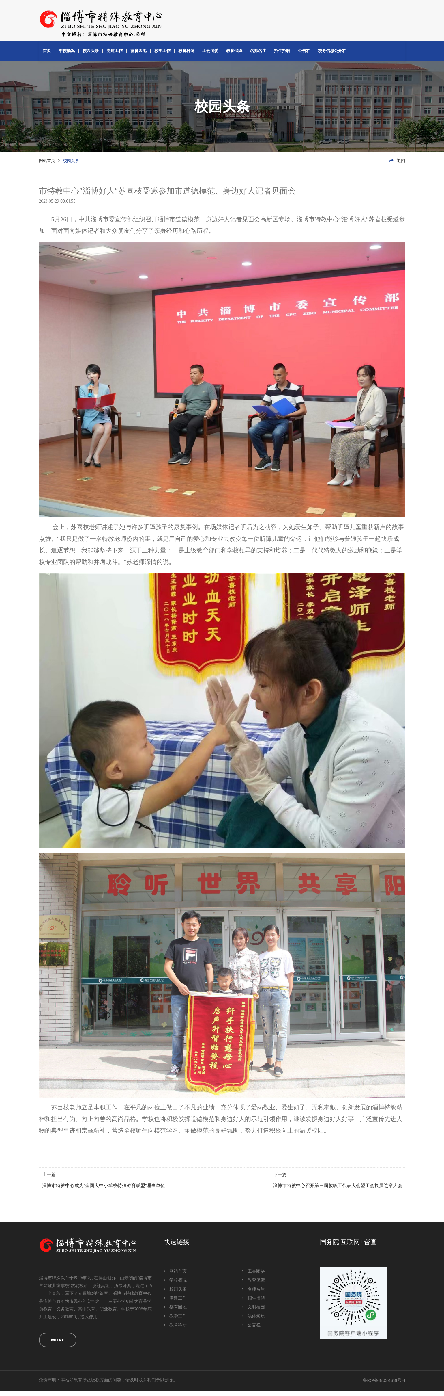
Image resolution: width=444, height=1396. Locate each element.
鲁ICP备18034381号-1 (384, 1386)
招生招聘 (282, 56)
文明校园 (253, 1312)
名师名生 (258, 56)
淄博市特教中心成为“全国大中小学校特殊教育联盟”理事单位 (103, 1191)
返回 (397, 166)
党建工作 (114, 56)
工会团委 (210, 56)
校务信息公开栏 (332, 56)
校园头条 (91, 56)
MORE (57, 1345)
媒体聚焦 (253, 1321)
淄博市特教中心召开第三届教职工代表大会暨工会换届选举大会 (337, 1191)
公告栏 (304, 56)
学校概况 (67, 56)
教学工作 (162, 56)
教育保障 (234, 56)
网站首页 (47, 166)
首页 (47, 56)
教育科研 (186, 56)
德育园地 (138, 56)
